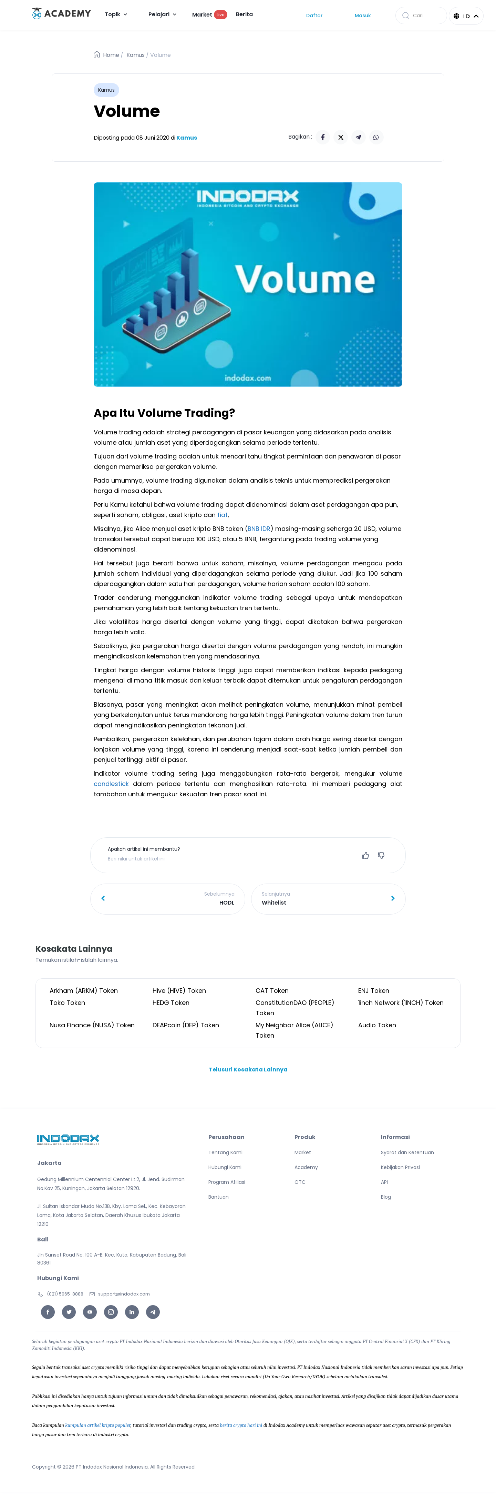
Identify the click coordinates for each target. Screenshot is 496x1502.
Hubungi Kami (224, 1167)
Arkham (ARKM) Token (84, 990)
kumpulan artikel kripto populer (98, 1425)
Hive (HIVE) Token (179, 990)
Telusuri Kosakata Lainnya (248, 1069)
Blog (386, 1196)
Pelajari (162, 14)
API (384, 1182)
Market (209, 14)
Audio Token (377, 1025)
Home (111, 55)
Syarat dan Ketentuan (407, 1152)
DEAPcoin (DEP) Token (186, 1025)
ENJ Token (373, 990)
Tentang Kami (225, 1152)
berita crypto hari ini (241, 1425)
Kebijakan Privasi (400, 1167)
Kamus (135, 55)
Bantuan (218, 1196)
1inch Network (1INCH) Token (401, 1002)
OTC (300, 1182)
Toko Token (67, 1002)
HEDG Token (171, 1002)
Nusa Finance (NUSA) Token (92, 1025)
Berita (244, 14)
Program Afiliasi (226, 1182)
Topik (116, 14)
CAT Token (272, 990)
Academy (306, 1167)
